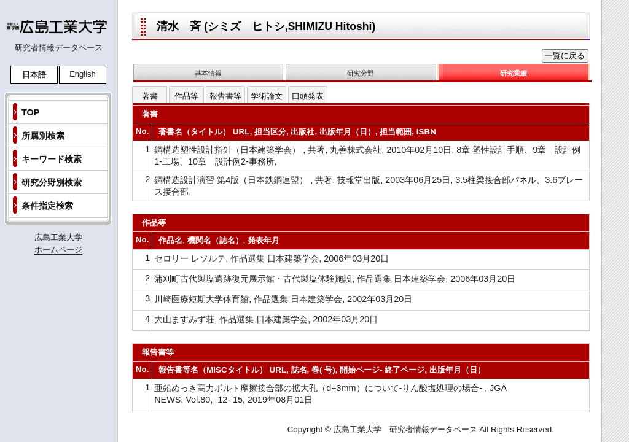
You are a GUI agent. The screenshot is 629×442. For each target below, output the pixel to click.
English (82, 74)
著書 (150, 96)
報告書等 (225, 96)
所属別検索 (42, 136)
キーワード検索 (51, 159)
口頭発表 (308, 96)
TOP (30, 112)
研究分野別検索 (51, 182)
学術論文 (267, 96)
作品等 (186, 96)
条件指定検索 (47, 206)
